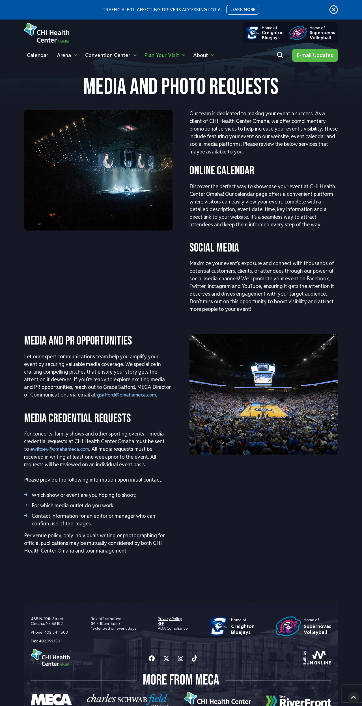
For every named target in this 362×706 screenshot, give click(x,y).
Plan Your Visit (162, 55)
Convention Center (107, 55)
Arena (64, 55)
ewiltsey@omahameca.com (61, 448)
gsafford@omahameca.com (128, 394)
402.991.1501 (50, 641)
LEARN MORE (242, 9)
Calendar (37, 55)
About (200, 55)
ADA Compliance (172, 628)
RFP (160, 623)
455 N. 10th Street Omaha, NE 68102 (47, 621)
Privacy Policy (169, 618)
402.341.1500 (56, 632)
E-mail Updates (315, 55)
